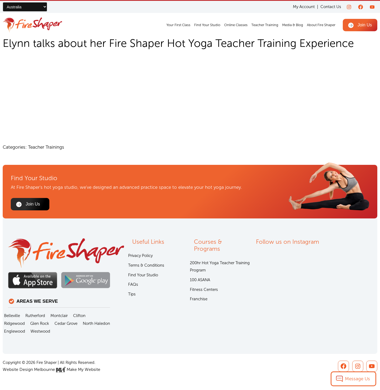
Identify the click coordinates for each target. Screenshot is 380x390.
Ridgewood (14, 323)
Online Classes (236, 25)
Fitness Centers (204, 291)
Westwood (40, 331)
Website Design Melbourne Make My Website (49, 369)
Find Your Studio (207, 25)
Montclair (59, 316)
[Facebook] (360, 7)
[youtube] (372, 7)
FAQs (133, 286)
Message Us (357, 378)
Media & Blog (292, 25)
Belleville (12, 316)
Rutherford (35, 316)
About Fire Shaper (321, 25)
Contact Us (330, 6)
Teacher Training (264, 25)
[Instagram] (349, 7)
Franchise (198, 301)
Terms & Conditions (146, 266)
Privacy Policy (140, 256)
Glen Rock (39, 323)
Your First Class (178, 25)
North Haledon (96, 323)
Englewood (14, 331)
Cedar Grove (65, 323)
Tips (132, 296)
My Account (304, 7)
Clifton (79, 316)
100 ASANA (200, 281)
